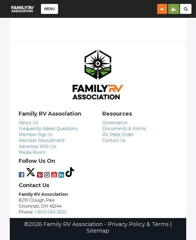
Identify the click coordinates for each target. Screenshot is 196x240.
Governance (115, 122)
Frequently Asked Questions (48, 128)
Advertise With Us (37, 146)
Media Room (32, 152)
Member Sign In (35, 134)
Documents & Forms (124, 128)
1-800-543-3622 (50, 212)
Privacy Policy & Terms (138, 224)
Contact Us (113, 140)
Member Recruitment (42, 140)
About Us (28, 122)
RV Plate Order (118, 134)
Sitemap (98, 231)
